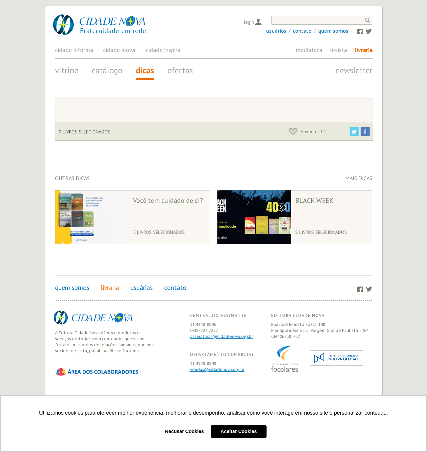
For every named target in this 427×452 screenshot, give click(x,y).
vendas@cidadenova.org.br (217, 369)
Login (249, 22)
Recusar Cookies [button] (184, 431)
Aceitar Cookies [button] (239, 431)
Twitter (365, 31)
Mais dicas (358, 178)
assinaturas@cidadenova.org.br (221, 336)
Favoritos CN (308, 131)
